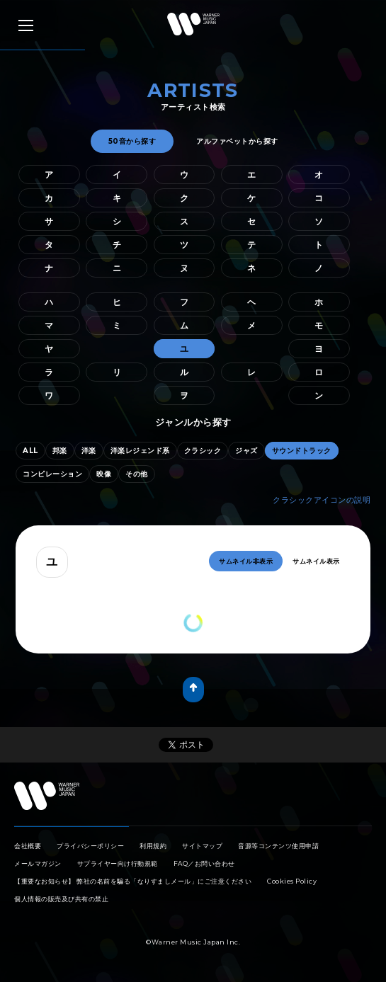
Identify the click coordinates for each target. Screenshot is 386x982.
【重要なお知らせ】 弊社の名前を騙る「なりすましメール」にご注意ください (132, 881)
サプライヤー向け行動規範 (117, 863)
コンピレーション (52, 474)
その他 (136, 474)
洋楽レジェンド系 (140, 450)
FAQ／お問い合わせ (204, 863)
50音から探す (132, 141)
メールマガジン (38, 863)
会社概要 (27, 846)
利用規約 (153, 846)
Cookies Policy (292, 881)
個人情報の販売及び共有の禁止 (61, 899)
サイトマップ (202, 846)
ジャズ (246, 450)
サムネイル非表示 (246, 561)
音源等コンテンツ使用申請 (278, 846)
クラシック (203, 450)
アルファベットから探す (237, 141)
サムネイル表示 (316, 561)
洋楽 (88, 450)
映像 (103, 474)
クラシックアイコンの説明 (321, 500)
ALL (30, 450)
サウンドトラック (301, 450)
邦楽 (59, 450)
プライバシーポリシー (90, 846)
